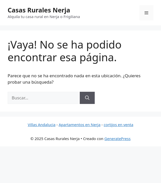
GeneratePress (117, 138)
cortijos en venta (118, 124)
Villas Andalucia (41, 124)
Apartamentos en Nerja (80, 124)
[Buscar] (87, 98)
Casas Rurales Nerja (39, 10)
